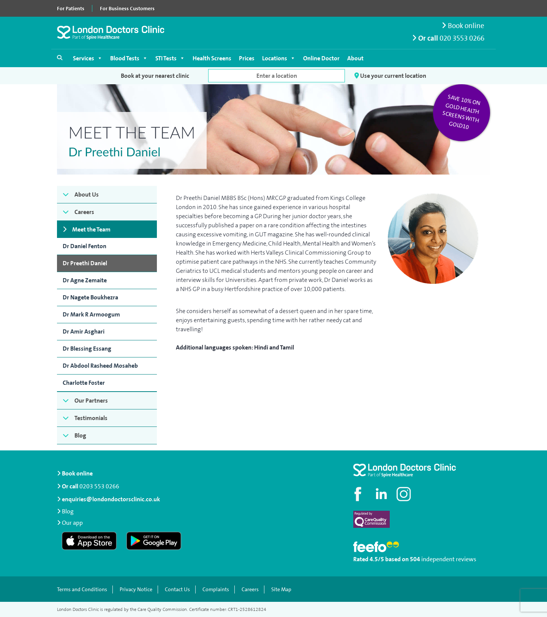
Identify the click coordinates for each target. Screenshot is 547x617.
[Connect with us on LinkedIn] (381, 494)
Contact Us (177, 589)
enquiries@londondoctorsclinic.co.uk (108, 499)
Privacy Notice (136, 589)
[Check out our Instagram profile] (404, 494)
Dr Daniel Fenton (84, 246)
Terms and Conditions (82, 589)
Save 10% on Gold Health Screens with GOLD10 (461, 112)
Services (88, 58)
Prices (247, 58)
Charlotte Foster (84, 383)
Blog (80, 435)
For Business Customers (127, 8)
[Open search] (59, 57)
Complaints (215, 589)
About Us (86, 194)
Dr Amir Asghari (83, 331)
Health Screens (212, 58)
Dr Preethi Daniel (85, 263)
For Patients (70, 8)
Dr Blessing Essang (87, 349)
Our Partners (91, 401)
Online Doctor (321, 58)
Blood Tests (129, 58)
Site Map (281, 589)
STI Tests (170, 58)
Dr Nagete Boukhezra (90, 297)
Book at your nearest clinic (155, 76)
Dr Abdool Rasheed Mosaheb (100, 366)
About (355, 58)
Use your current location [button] (390, 76)
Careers (84, 212)
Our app (72, 522)
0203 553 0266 (99, 486)
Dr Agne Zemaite (85, 280)
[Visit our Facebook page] (359, 494)
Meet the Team (91, 229)
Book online (463, 25)
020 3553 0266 (461, 38)
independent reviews (448, 559)
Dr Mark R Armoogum (91, 314)
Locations (279, 58)
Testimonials (91, 418)
